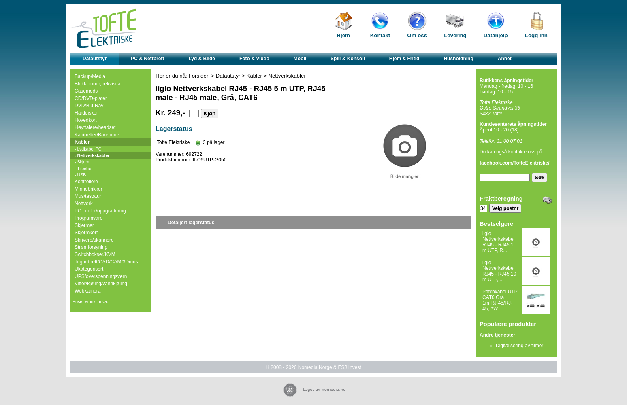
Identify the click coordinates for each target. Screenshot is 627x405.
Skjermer (84, 225)
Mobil (300, 58)
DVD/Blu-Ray (89, 105)
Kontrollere (86, 181)
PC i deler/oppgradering (100, 211)
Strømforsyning (91, 247)
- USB (80, 174)
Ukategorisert (89, 269)
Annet (505, 58)
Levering (455, 35)
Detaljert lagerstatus (191, 222)
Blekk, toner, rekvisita (97, 84)
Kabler (82, 142)
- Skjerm (83, 161)
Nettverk (84, 203)
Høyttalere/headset (95, 127)
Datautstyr (95, 58)
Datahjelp (496, 35)
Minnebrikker (88, 189)
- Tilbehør (84, 168)
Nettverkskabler (287, 76)
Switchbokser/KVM (95, 254)
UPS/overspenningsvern (101, 276)
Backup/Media (90, 76)
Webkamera (87, 291)
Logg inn (536, 35)
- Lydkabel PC (88, 148)
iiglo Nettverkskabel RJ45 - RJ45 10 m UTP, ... (499, 271)
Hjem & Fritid (404, 58)
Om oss (417, 35)
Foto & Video (254, 58)
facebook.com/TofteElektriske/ (515, 163)
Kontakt (380, 35)
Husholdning (458, 58)
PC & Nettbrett (147, 58)
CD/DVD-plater (91, 98)
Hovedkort (86, 120)
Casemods (86, 91)
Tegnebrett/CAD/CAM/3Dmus (106, 262)
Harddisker (86, 113)
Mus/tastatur (88, 196)
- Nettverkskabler (92, 155)
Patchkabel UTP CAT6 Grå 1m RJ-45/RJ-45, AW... (500, 300)
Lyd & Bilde (201, 58)
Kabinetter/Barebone (97, 135)
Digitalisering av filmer (519, 345)
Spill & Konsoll (348, 58)
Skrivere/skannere (94, 240)
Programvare (88, 218)
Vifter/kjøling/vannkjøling (101, 283)
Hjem (343, 35)
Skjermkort (86, 232)
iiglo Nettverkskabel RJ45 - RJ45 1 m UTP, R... (498, 242)
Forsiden (199, 76)
